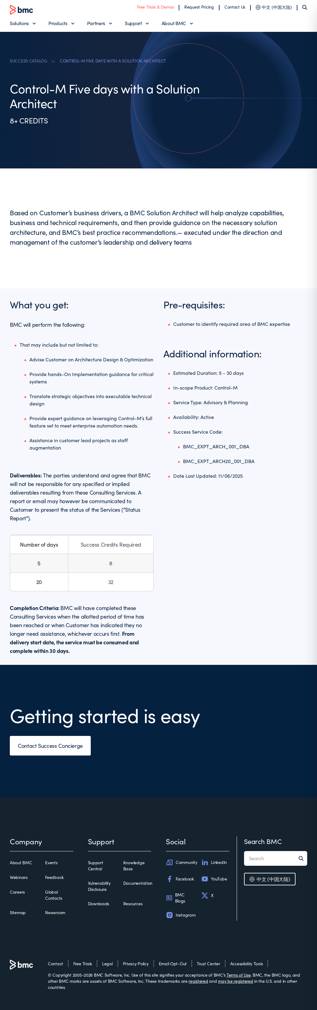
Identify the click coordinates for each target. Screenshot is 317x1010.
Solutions (19, 23)
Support (133, 23)
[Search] (304, 7)
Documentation (137, 883)
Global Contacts (53, 895)
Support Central (95, 866)
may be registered (235, 981)
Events (51, 862)
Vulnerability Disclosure (99, 886)
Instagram (180, 915)
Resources (132, 903)
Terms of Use (239, 975)
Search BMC (263, 841)
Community (181, 862)
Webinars (19, 877)
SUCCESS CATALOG (29, 61)
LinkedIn (214, 862)
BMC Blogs (175, 898)
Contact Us (234, 7)
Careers (17, 892)
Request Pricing (199, 7)
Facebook (180, 879)
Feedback (54, 877)
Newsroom (55, 912)
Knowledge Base (133, 866)
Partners (96, 23)
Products (57, 23)
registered (198, 981)
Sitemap (18, 912)
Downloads (98, 903)
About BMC (174, 23)
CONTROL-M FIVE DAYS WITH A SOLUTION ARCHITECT (113, 61)
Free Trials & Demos (155, 7)
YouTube (214, 879)
